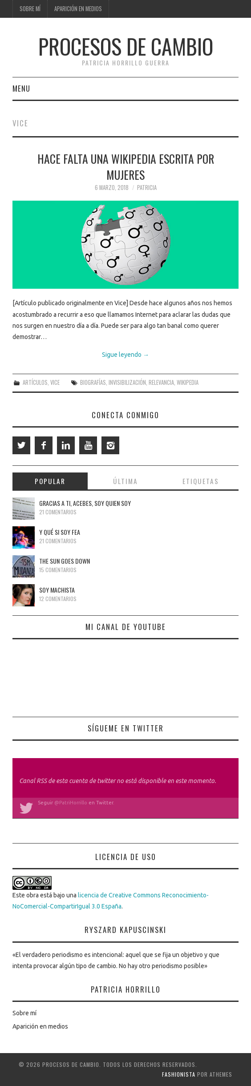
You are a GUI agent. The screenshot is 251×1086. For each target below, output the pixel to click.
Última (125, 481)
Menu (21, 88)
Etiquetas (200, 481)
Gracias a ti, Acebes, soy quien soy (85, 503)
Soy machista (57, 589)
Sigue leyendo (125, 354)
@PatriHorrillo (70, 802)
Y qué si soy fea (59, 532)
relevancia (161, 382)
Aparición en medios (78, 8)
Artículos (35, 382)
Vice (55, 382)
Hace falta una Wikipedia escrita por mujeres (125, 166)
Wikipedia (187, 382)
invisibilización (127, 382)
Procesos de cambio (125, 46)
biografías (93, 382)
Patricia (147, 187)
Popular (50, 481)
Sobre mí (30, 8)
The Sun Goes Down (64, 560)
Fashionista (178, 1074)
